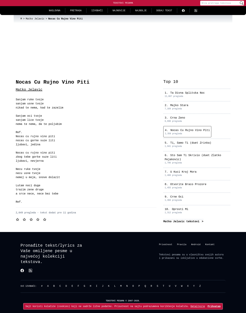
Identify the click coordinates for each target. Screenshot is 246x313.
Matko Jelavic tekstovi (182, 221)
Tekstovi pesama (170, 254)
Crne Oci (176, 197)
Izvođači (97, 10)
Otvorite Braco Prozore (188, 184)
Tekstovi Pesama (123, 2)
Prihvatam (214, 306)
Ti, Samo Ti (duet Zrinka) (190, 143)
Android (196, 244)
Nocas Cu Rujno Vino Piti (190, 130)
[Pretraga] (219, 3)
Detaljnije (197, 306)
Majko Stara (179, 105)
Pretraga (75, 10)
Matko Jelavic (29, 89)
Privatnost (165, 244)
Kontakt (210, 244)
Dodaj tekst (164, 10)
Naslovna (54, 10)
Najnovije (119, 10)
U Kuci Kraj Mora (183, 172)
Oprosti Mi (180, 209)
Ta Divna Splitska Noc (187, 93)
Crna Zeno (177, 118)
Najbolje (141, 10)
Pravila (181, 244)
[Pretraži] (241, 3)
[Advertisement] (123, 48)
